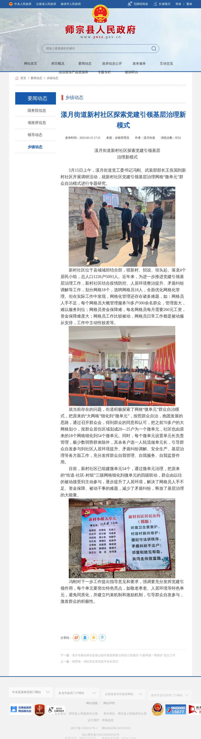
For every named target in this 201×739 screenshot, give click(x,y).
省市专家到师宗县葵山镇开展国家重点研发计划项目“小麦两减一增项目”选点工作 (123, 661)
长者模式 (164, 4)
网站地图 (92, 705)
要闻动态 (85, 63)
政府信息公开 (112, 63)
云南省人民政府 (46, 4)
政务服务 (139, 63)
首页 (23, 78)
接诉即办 (131, 72)
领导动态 (35, 135)
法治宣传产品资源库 (73, 72)
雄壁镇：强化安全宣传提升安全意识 (95, 667)
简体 (178, 4)
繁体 (189, 4)
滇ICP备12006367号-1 (84, 732)
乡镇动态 (52, 78)
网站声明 (109, 705)
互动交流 (166, 63)
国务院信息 (37, 110)
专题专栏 (104, 72)
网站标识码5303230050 (116, 732)
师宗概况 (57, 63)
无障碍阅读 (141, 4)
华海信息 (108, 725)
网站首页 (30, 63)
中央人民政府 (22, 4)
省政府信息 (37, 123)
